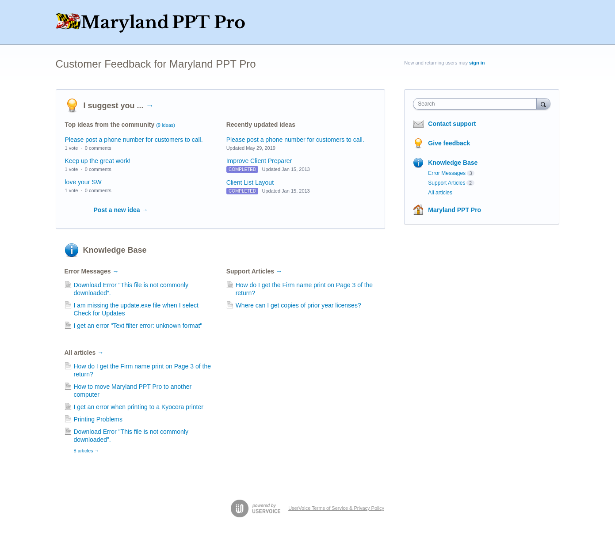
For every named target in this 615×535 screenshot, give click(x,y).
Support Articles (254, 271)
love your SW (83, 182)
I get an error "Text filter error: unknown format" (138, 325)
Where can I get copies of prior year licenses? (298, 305)
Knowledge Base (115, 250)
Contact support (452, 124)
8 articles (86, 450)
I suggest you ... (119, 105)
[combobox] (476, 104)
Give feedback (449, 143)
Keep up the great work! (98, 160)
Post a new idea (121, 209)
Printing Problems (98, 419)
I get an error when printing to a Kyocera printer (138, 406)
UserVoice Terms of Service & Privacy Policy (336, 508)
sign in (477, 62)
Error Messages (92, 271)
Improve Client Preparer (259, 160)
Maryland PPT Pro (454, 209)
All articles (84, 352)
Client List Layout (250, 182)
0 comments (98, 148)
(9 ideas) (165, 125)
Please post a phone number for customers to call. (134, 139)
